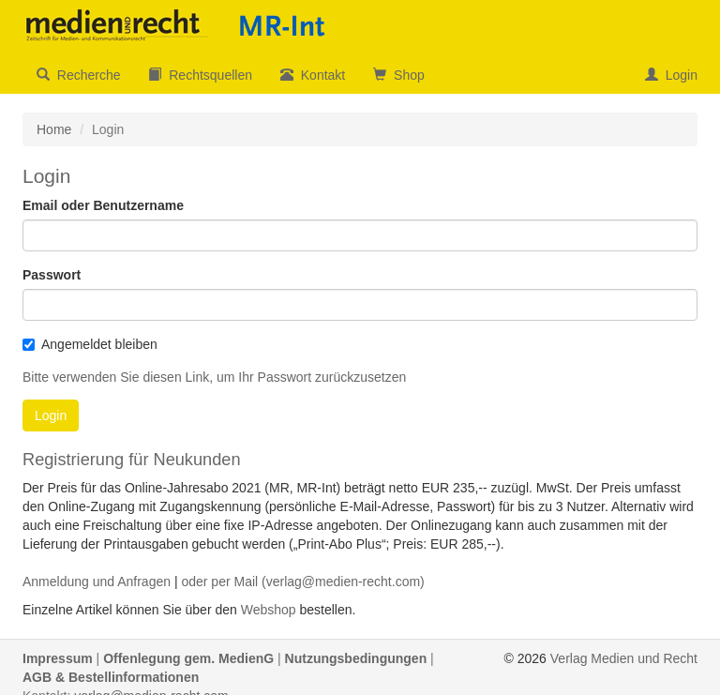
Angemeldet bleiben (90, 344)
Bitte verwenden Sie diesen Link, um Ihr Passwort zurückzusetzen (214, 377)
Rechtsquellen (200, 75)
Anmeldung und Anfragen (96, 581)
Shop (398, 75)
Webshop (268, 609)
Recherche (78, 75)
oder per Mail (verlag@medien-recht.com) (302, 581)
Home (54, 129)
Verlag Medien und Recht (624, 658)
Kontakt (312, 75)
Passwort (51, 274)
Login (671, 75)
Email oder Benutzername (103, 205)
